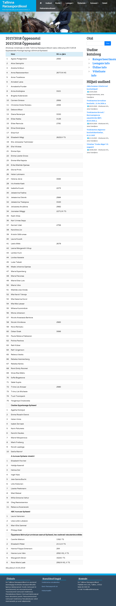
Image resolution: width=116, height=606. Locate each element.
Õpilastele (81, 3)
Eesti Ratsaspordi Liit (50, 586)
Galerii (104, 3)
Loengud (69, 3)
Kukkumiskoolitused (47, 8)
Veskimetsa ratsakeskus (51, 582)
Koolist (58, 3)
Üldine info (100, 67)
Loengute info (101, 63)
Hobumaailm (46, 591)
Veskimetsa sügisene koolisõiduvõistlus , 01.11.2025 (96, 132)
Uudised (48, 3)
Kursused (93, 3)
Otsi (107, 43)
